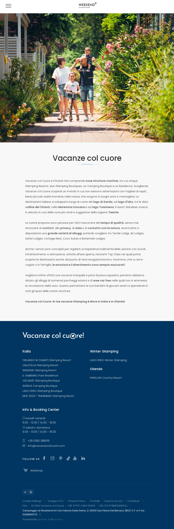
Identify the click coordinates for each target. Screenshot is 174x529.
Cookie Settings (32, 501)
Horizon (58, 519)
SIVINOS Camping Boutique (40, 386)
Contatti (95, 501)
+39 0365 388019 (35, 441)
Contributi (133, 501)
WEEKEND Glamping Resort (39, 370)
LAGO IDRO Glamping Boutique (42, 391)
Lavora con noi (113, 501)
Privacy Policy (77, 501)
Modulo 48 (44, 519)
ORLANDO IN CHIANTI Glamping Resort (46, 360)
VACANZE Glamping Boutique (41, 380)
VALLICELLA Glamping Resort (40, 365)
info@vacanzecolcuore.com (43, 446)
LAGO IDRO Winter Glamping (108, 360)
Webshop (32, 470)
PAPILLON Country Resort (106, 378)
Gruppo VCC (55, 501)
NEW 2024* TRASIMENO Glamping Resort (48, 396)
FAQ (24, 505)
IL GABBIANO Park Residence (40, 375)
